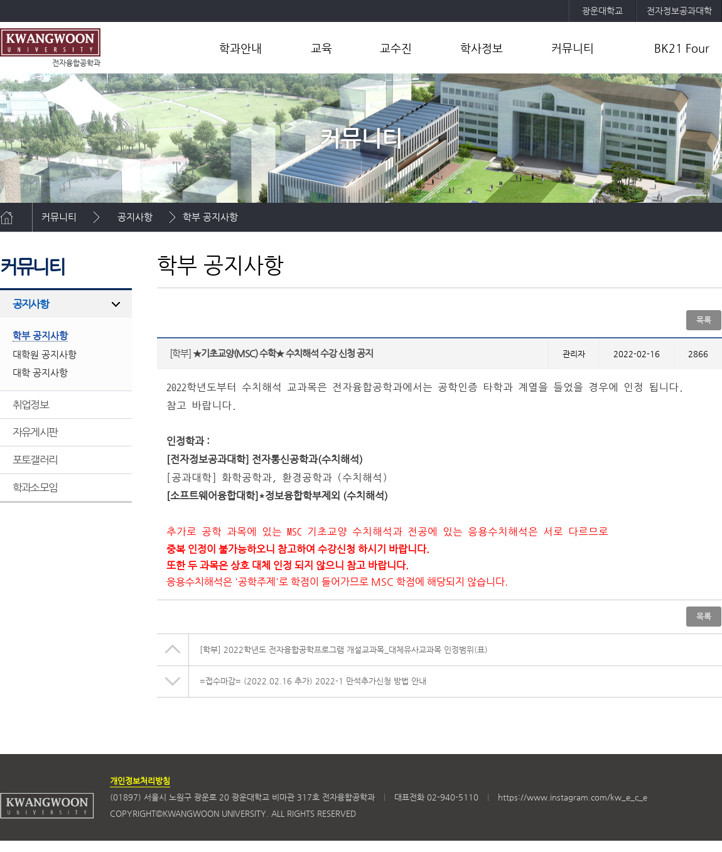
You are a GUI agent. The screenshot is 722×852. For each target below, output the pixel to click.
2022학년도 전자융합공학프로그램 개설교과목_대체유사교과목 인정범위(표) (344, 649)
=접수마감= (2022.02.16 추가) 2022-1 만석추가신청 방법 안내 (313, 681)
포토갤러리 (35, 459)
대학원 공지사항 (45, 354)
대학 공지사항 (40, 372)
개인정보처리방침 (140, 780)
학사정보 (481, 48)
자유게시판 (35, 432)
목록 (703, 320)
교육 (321, 48)
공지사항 (135, 217)
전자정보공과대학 (679, 11)
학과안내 (240, 48)
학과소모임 (35, 487)
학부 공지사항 (210, 217)
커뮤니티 (572, 48)
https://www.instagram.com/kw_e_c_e (572, 797)
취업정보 (30, 404)
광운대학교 (602, 11)
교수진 (396, 48)
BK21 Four (681, 48)
